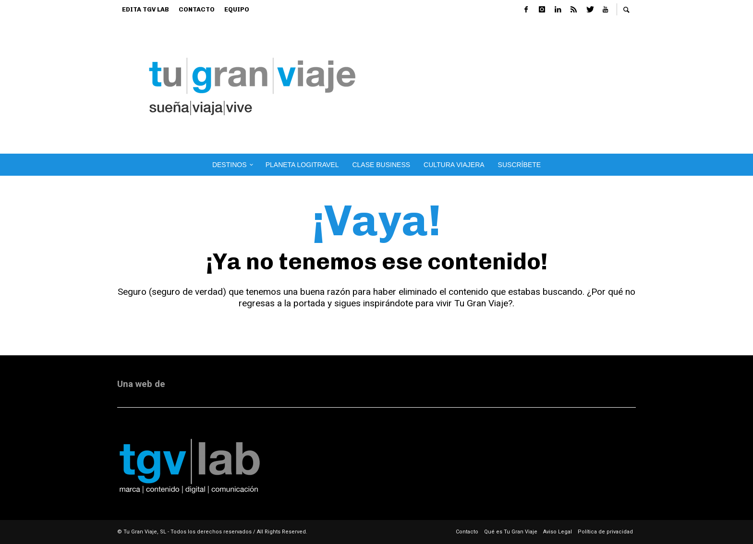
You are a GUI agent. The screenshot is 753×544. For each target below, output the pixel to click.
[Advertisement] (531, 86)
